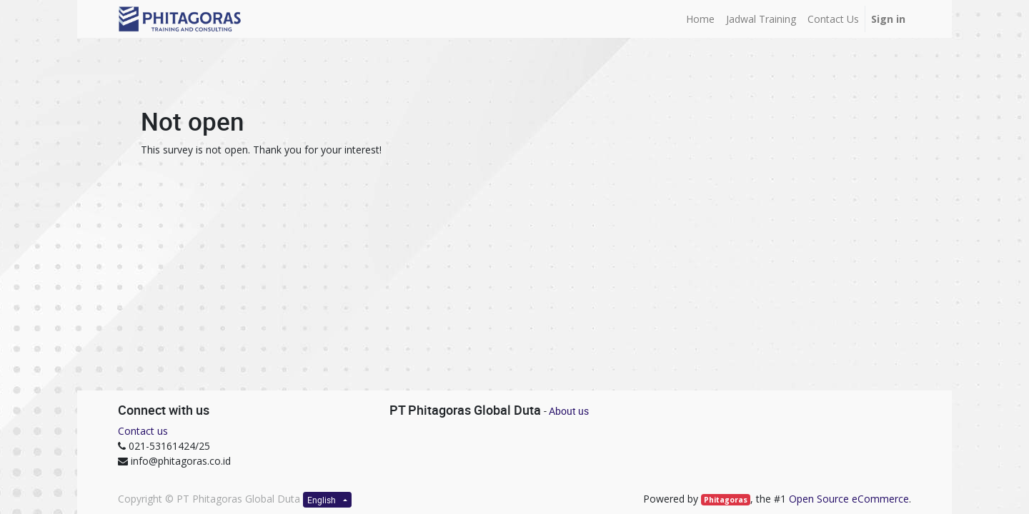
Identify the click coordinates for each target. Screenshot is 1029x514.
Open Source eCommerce (849, 498)
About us (569, 411)
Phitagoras (725, 500)
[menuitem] (700, 19)
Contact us (143, 431)
